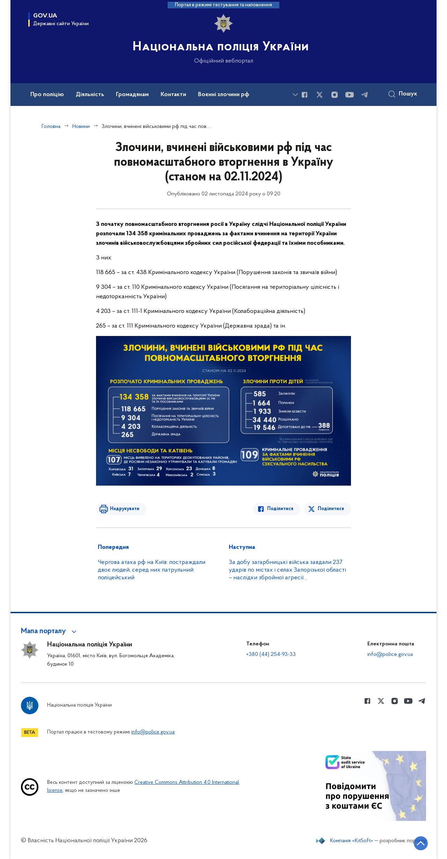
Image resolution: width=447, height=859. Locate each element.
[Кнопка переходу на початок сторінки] (421, 843)
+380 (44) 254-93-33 (271, 654)
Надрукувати (124, 508)
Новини (81, 126)
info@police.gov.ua (390, 654)
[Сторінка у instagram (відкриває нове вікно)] (334, 95)
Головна (51, 126)
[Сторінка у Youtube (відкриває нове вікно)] (349, 95)
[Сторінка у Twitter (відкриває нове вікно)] (319, 95)
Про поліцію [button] (47, 95)
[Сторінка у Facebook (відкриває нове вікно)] (304, 95)
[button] (50, 631)
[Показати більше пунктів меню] (295, 94)
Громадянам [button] (132, 95)
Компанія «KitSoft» (351, 841)
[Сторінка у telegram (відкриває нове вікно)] (364, 95)
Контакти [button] (173, 95)
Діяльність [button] (90, 95)
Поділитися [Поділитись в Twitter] (331, 508)
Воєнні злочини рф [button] (223, 95)
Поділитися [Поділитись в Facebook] (280, 508)
